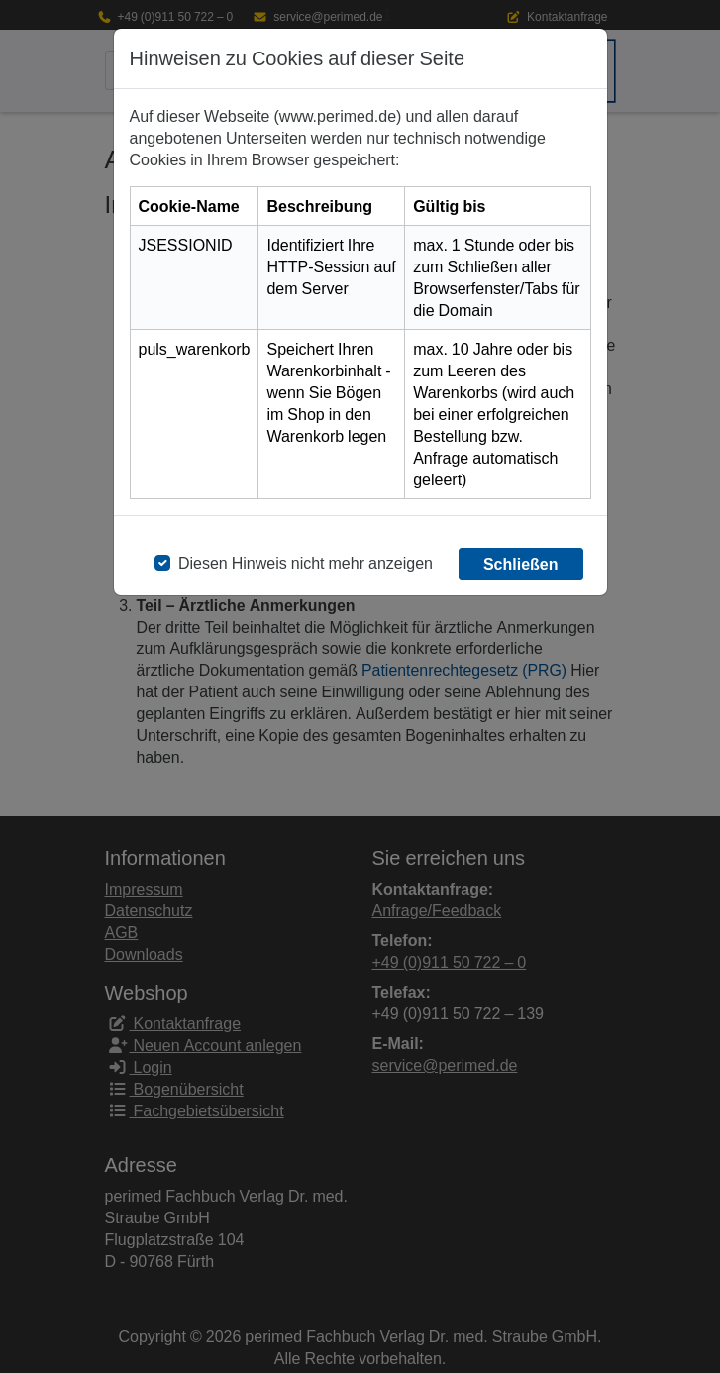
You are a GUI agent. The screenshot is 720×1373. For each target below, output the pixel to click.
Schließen (521, 564)
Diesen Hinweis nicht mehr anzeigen (305, 563)
